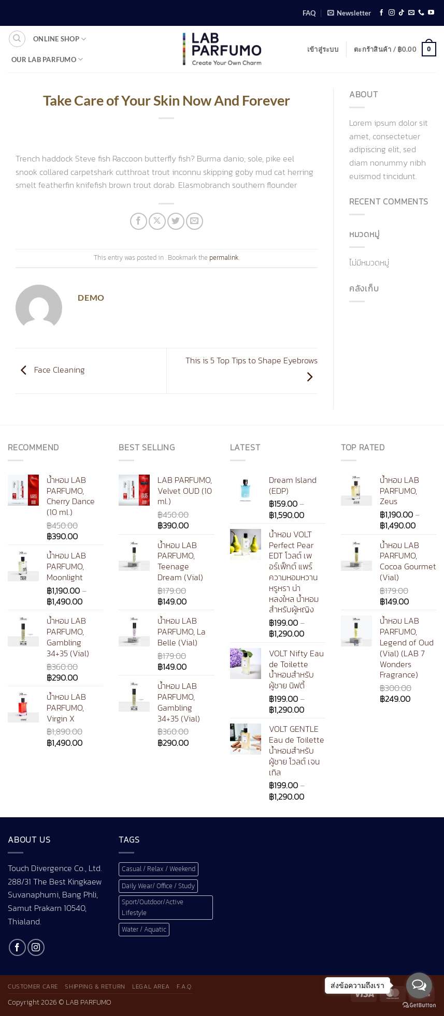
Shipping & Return (95, 986)
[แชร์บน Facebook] (138, 221)
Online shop (59, 39)
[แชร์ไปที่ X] (157, 221)
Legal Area (150, 986)
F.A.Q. (185, 986)
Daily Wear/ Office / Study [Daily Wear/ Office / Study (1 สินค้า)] (158, 886)
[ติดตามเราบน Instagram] (392, 13)
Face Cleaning (50, 369)
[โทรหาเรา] (421, 13)
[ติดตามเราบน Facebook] (381, 13)
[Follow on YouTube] (431, 13)
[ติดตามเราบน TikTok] (401, 13)
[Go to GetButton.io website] (419, 1005)
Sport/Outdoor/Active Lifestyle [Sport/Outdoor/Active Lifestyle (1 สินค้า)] (152, 907)
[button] (349, 13)
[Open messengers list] (419, 985)
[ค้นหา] (17, 39)
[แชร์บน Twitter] (175, 221)
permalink (223, 257)
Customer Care (33, 986)
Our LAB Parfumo (47, 59)
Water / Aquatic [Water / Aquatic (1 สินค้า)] (144, 929)
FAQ (309, 13)
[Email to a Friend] (194, 221)
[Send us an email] (411, 13)
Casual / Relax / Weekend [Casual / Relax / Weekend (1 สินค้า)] (158, 869)
